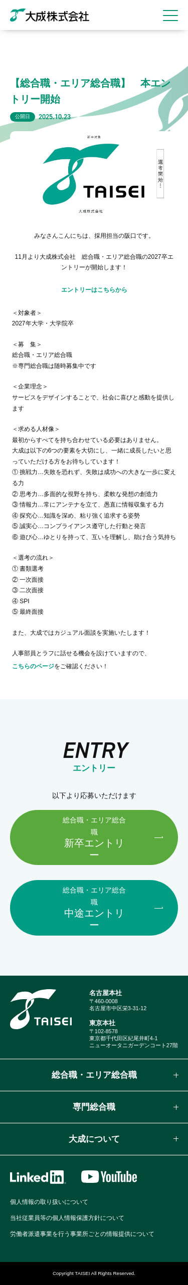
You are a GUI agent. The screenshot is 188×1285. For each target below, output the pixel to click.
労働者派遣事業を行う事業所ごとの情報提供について (82, 1234)
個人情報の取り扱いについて (49, 1202)
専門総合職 (94, 1107)
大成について (94, 1139)
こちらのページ (33, 666)
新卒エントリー (94, 838)
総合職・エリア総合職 (94, 1075)
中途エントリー (94, 908)
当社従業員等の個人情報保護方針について (67, 1218)
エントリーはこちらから (94, 289)
